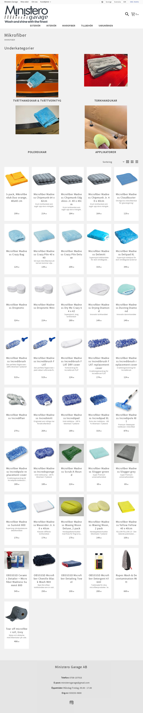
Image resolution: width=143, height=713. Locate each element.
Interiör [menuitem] (51, 25)
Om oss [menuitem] (34, 2)
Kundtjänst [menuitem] (44, 2)
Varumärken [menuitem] (106, 25)
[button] (127, 14)
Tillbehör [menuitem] (87, 25)
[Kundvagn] (135, 14)
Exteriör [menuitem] (35, 25)
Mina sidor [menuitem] (25, 2)
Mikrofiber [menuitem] (68, 25)
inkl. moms (134, 2)
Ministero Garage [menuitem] (11, 2)
